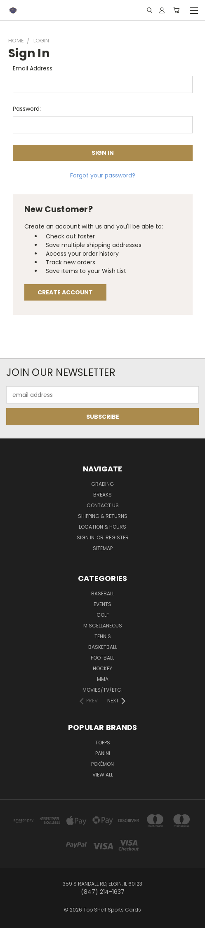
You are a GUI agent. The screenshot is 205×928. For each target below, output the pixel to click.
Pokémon (102, 763)
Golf (103, 614)
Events (102, 604)
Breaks (102, 494)
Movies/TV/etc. (102, 689)
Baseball (102, 593)
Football (102, 657)
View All (102, 774)
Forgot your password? (102, 175)
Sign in (86, 537)
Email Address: (33, 68)
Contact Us (103, 505)
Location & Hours (102, 526)
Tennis (102, 636)
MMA (102, 679)
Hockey (102, 668)
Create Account (65, 292)
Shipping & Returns (102, 516)
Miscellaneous (102, 625)
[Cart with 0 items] (176, 10)
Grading (102, 483)
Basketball (102, 647)
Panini (102, 753)
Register (117, 537)
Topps (102, 742)
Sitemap (103, 548)
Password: (27, 109)
